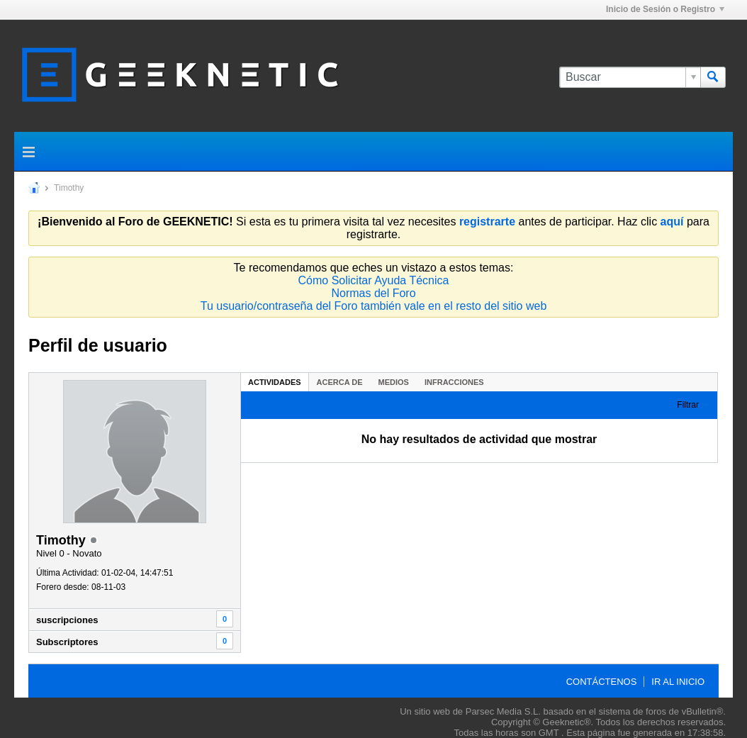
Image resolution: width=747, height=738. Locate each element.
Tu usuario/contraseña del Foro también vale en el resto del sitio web (374, 306)
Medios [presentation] (393, 382)
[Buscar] (629, 77)
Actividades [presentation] (274, 382)
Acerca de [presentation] (340, 382)
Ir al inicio (677, 681)
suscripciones (67, 620)
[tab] (274, 381)
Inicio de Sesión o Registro (665, 9)
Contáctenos (601, 681)
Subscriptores (67, 642)
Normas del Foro (373, 293)
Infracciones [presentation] (454, 382)
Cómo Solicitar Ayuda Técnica (373, 280)
